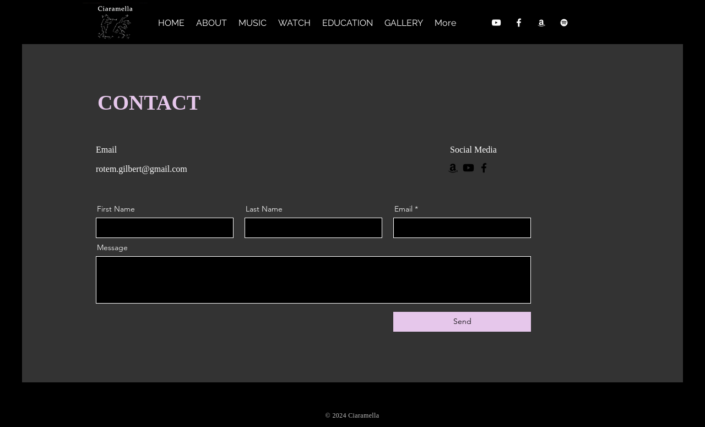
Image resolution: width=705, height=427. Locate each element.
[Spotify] (564, 22)
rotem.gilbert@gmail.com (141, 169)
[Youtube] (468, 167)
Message (112, 247)
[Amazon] (541, 22)
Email (403, 209)
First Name (116, 209)
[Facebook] (518, 22)
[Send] (462, 322)
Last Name (264, 209)
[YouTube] (496, 22)
